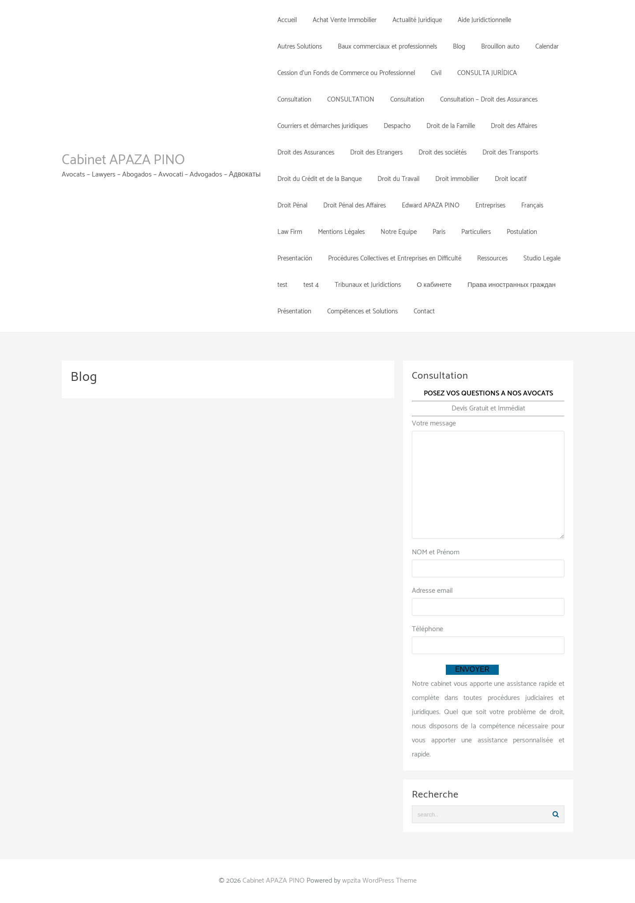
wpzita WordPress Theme (379, 881)
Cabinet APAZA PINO (123, 160)
